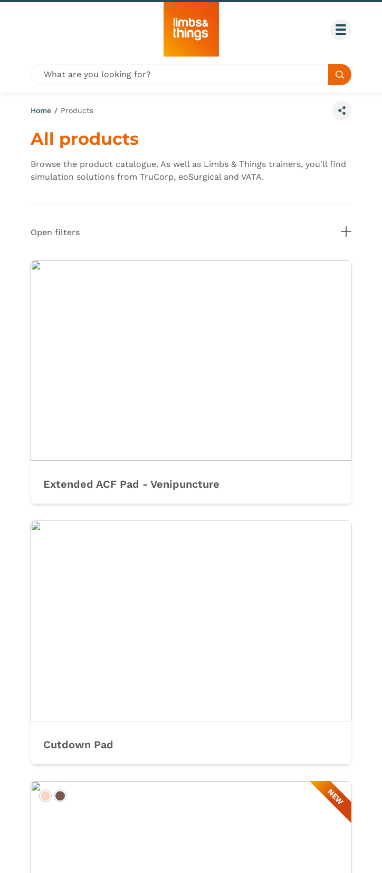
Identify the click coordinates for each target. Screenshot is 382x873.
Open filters (191, 231)
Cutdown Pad (78, 744)
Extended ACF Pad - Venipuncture (131, 484)
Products (77, 110)
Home (41, 110)
